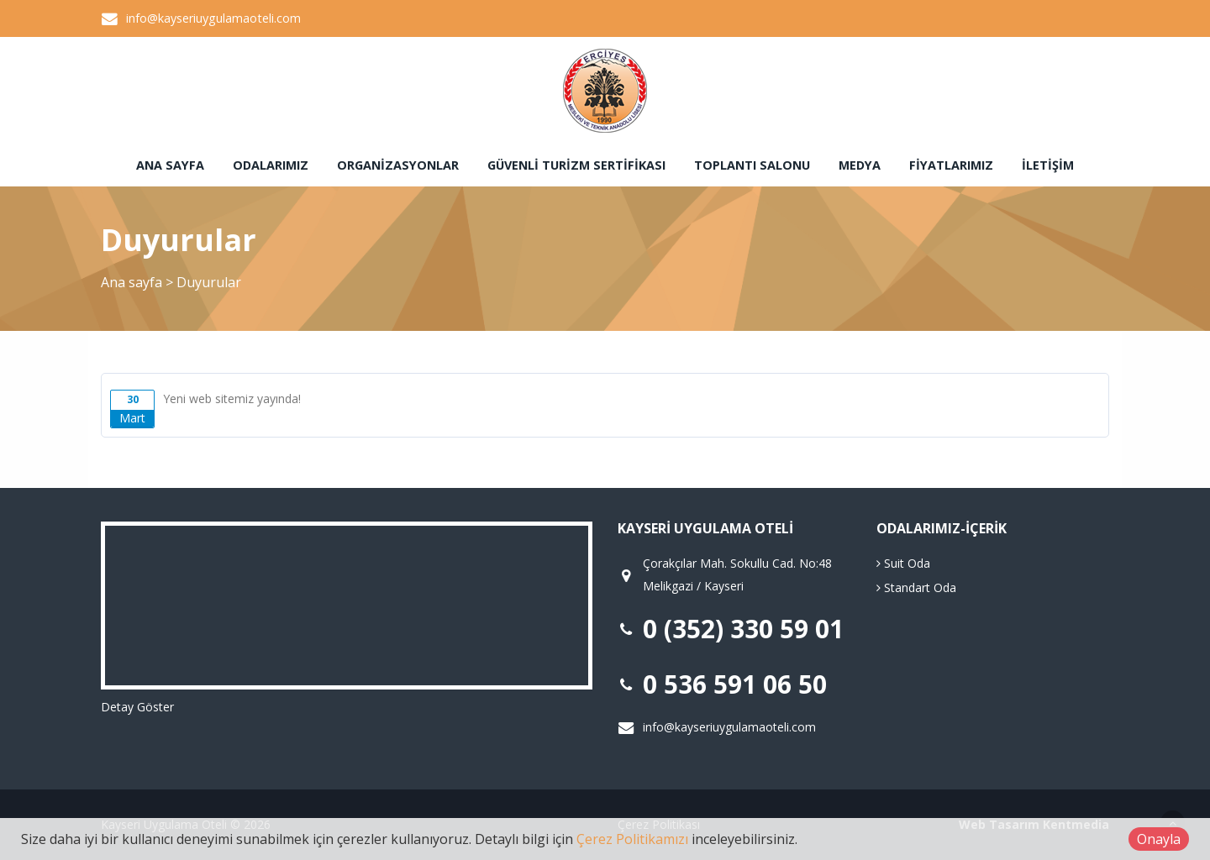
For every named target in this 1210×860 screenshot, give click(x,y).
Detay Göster (137, 707)
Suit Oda (903, 563)
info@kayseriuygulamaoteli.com (213, 18)
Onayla (1159, 839)
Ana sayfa (170, 165)
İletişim (1048, 165)
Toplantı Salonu (752, 165)
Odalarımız (270, 165)
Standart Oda (916, 587)
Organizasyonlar (398, 165)
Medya (860, 165)
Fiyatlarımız (951, 165)
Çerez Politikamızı (632, 839)
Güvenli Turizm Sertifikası (576, 165)
